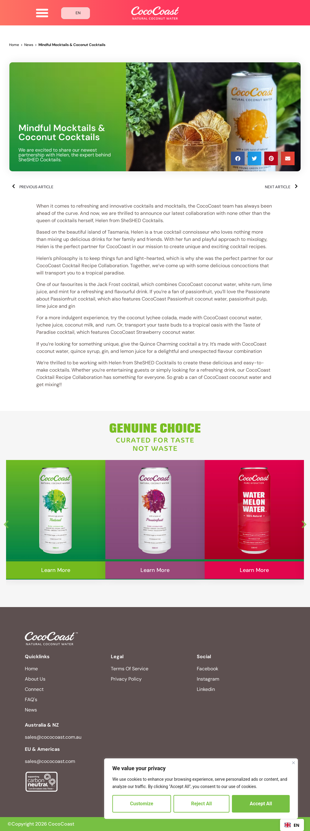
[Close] (293, 762)
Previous (6, 523)
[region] (201, 788)
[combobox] (292, 825)
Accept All (261, 803)
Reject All (201, 803)
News (28, 44)
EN (292, 825)
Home (14, 44)
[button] (42, 13)
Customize (141, 803)
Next (304, 523)
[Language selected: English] (75, 13)
